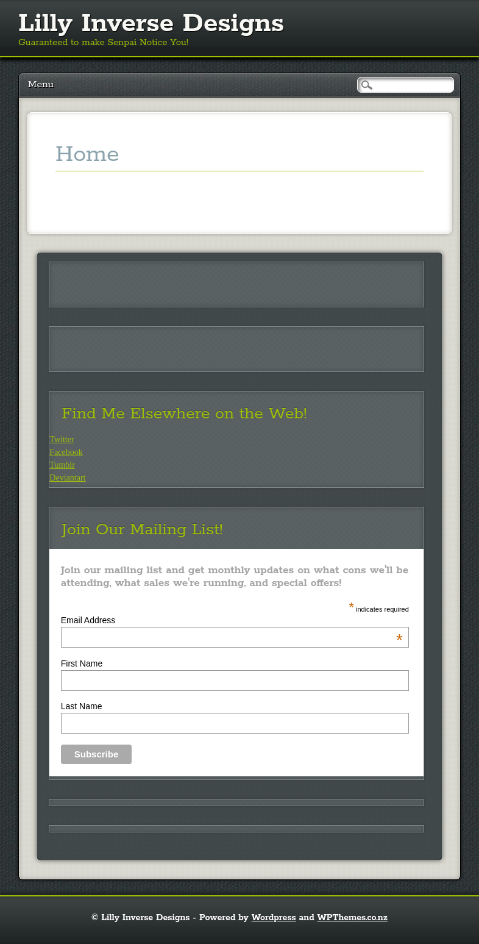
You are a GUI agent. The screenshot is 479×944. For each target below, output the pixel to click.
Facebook (65, 452)
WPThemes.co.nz (353, 917)
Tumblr (62, 465)
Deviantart (67, 477)
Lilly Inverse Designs (151, 23)
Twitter (61, 439)
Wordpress (274, 917)
